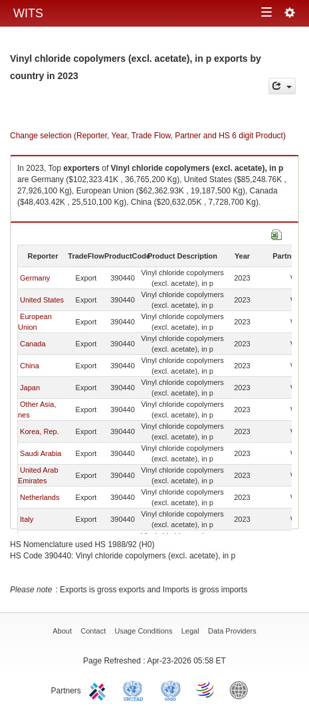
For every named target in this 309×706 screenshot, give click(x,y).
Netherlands (39, 497)
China (29, 366)
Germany (35, 278)
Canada (33, 344)
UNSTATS (170, 689)
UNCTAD (135, 689)
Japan (30, 388)
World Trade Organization (206, 689)
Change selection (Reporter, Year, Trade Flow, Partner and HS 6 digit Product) (148, 135)
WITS (28, 13)
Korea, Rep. (39, 431)
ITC (99, 689)
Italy (26, 519)
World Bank (242, 689)
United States (42, 300)
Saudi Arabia (40, 453)
